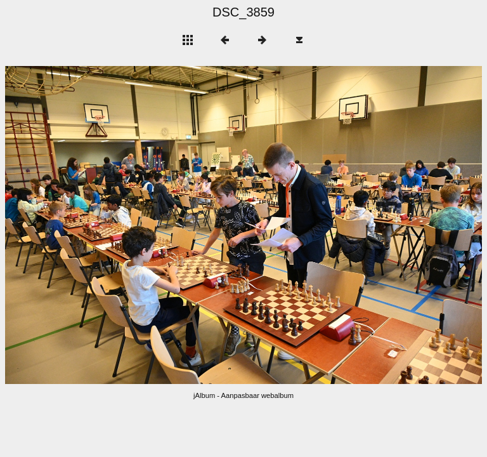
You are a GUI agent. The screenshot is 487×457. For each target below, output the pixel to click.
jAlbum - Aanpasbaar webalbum (243, 395)
